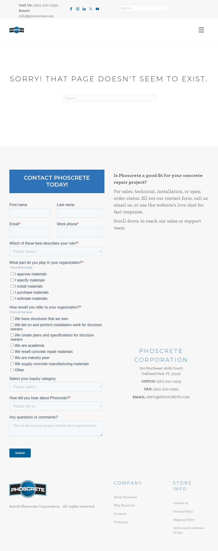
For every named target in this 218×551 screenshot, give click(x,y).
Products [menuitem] (120, 514)
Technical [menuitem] (120, 522)
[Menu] (201, 30)
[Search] (142, 8)
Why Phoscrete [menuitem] (124, 505)
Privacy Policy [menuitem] (183, 511)
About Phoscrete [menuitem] (125, 497)
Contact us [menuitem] (180, 503)
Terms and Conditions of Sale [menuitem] (188, 530)
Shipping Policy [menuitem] (184, 520)
